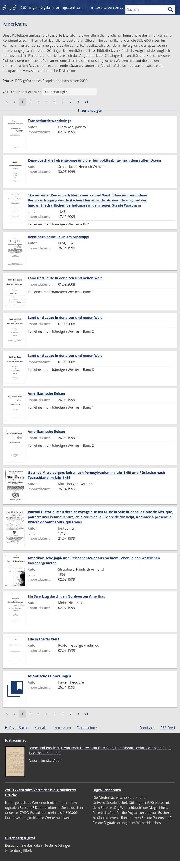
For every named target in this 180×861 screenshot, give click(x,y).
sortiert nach (31, 92)
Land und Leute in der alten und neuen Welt (65, 278)
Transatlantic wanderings (49, 120)
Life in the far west (43, 639)
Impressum (62, 727)
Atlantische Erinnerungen (49, 676)
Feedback (147, 727)
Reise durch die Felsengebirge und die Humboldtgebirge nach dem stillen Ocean (94, 160)
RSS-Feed (167, 727)
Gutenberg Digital (20, 838)
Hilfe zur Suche (17, 727)
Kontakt (41, 727)
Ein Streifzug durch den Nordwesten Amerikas (66, 596)
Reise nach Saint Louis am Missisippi (58, 236)
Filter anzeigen (90, 110)
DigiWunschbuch (107, 790)
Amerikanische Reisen (46, 393)
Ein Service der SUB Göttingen (112, 7)
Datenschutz (87, 727)
